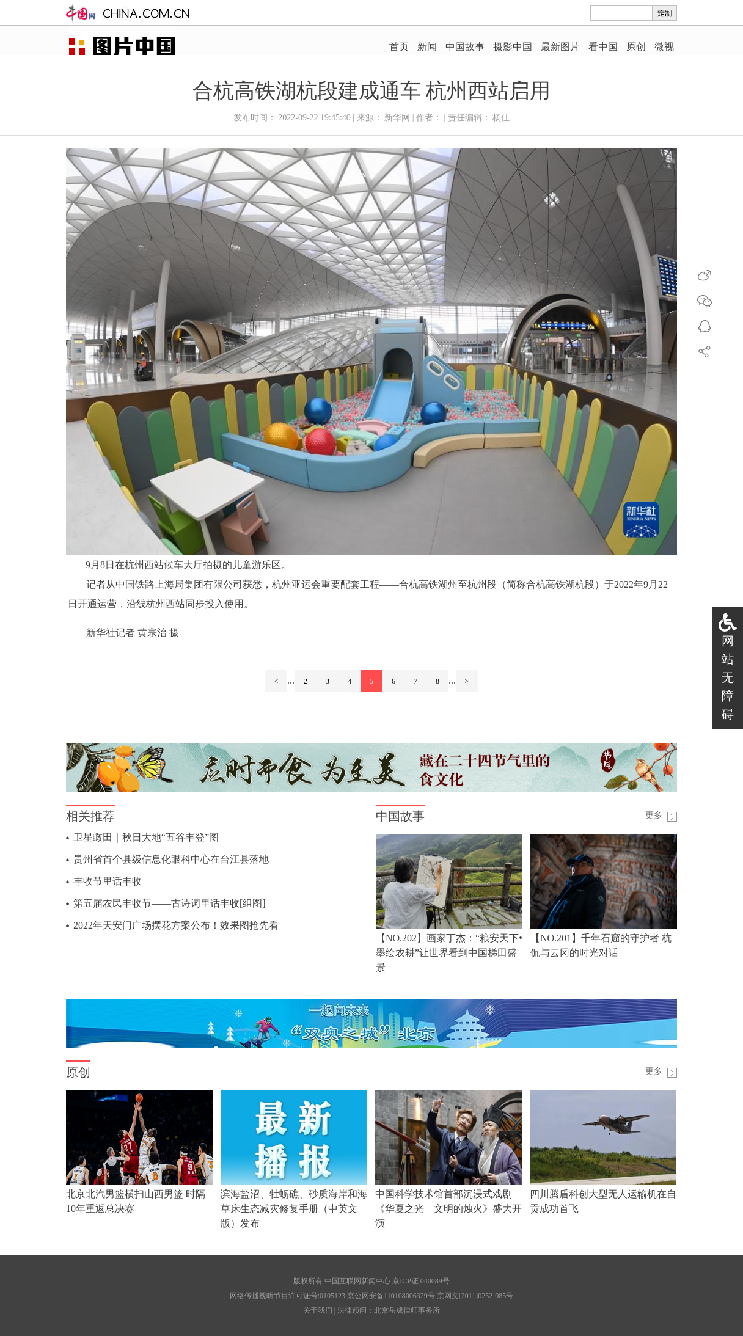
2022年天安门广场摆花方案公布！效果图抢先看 (176, 925)
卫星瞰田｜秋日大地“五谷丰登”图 (146, 837)
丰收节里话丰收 (107, 881)
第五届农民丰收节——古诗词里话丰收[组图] (169, 903)
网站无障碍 (728, 677)
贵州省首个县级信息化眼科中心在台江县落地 (171, 859)
